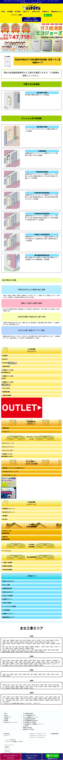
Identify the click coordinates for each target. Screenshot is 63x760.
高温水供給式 (6, 366)
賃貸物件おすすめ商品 (28, 729)
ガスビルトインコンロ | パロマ (37, 737)
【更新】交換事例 (7, 562)
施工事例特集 (31, 557)
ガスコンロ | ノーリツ (8, 443)
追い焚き (5, 359)
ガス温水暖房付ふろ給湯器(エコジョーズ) (33, 724)
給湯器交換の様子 (7, 588)
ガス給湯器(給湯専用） (28, 713)
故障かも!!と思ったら (8, 581)
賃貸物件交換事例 (7, 566)
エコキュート (6, 431)
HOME (3, 11)
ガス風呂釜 (25, 726)
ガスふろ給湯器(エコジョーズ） (30, 717)
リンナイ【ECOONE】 (10, 739)
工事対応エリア (7, 717)
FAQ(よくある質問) (8, 595)
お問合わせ (45, 11)
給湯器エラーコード (8, 613)
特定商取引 (7, 747)
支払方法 (6, 715)
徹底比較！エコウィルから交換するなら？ (14, 468)
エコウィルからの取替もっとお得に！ (14, 741)
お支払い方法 (36, 11)
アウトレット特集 (16, 15)
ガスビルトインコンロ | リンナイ (38, 735)
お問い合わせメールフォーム (11, 722)
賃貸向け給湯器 (7, 395)
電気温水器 (6, 428)
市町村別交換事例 (7, 569)
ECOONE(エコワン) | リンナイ (10, 471)
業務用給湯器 (6, 392)
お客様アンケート (7, 599)
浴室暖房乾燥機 (54, 733)
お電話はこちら (10, 756)
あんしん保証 (6, 585)
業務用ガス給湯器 (27, 727)
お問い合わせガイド (8, 592)
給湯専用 (5, 355)
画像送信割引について (8, 617)
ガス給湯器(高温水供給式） (29, 719)
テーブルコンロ (7, 551)
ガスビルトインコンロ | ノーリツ (38, 733)
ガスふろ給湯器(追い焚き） (29, 715)
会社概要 (10, 11)
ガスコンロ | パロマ (8, 450)
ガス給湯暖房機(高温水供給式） (30, 720)
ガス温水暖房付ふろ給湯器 (29, 722)
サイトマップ (7, 749)
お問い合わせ (7, 751)
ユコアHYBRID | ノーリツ (9, 475)
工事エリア (26, 11)
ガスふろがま (6, 388)
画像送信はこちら (56, 11)
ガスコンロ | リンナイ (8, 447)
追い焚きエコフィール (8, 512)
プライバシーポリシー (9, 745)
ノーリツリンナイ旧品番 (9, 606)
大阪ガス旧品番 (7, 603)
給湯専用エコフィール (8, 508)
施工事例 (17, 11)
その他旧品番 (6, 610)
